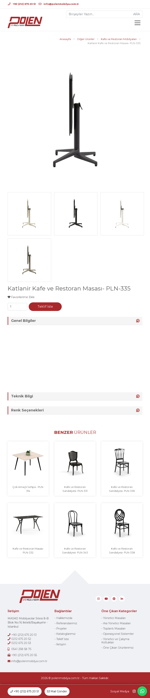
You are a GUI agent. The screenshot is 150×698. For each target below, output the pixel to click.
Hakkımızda (64, 618)
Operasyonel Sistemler (118, 634)
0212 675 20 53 (21, 643)
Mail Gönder (57, 691)
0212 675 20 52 (21, 639)
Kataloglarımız (66, 634)
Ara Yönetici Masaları (117, 623)
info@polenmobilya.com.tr (59, 4)
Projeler (61, 629)
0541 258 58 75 (21, 649)
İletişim (61, 644)
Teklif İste (45, 306)
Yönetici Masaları (114, 618)
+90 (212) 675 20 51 (22, 4)
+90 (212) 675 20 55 (24, 655)
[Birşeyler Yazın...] (98, 14)
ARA (136, 14)
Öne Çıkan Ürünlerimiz (118, 648)
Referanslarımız (66, 623)
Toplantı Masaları (114, 629)
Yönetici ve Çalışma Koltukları (115, 641)
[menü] (138, 24)
